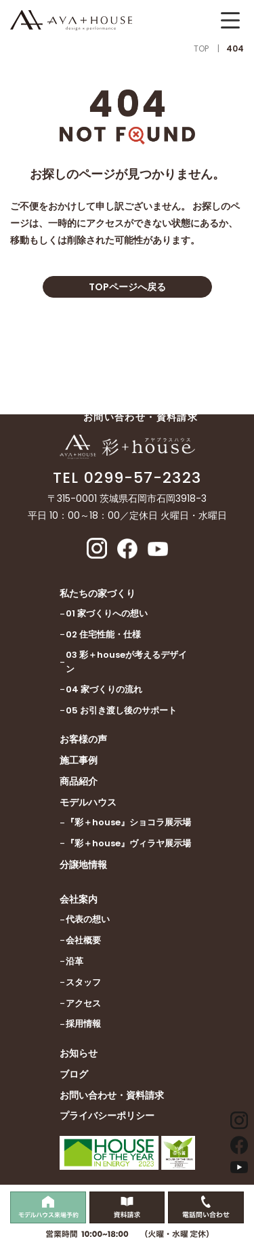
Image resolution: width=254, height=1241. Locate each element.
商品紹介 (79, 781)
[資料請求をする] (127, 1207)
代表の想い (88, 919)
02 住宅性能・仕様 (103, 634)
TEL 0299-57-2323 (127, 477)
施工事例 (79, 760)
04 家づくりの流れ (104, 689)
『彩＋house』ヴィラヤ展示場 (128, 843)
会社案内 (79, 899)
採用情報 (83, 1023)
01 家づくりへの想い (107, 613)
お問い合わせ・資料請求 (112, 1095)
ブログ (74, 1074)
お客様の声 (83, 739)
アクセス (83, 1003)
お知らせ (79, 1053)
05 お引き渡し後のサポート (121, 710)
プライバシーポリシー (107, 1115)
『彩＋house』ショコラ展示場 (128, 822)
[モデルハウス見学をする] (48, 1207)
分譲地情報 (83, 864)
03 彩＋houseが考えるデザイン (126, 661)
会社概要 (83, 940)
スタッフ (83, 982)
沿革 (74, 961)
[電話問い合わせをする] (206, 1207)
